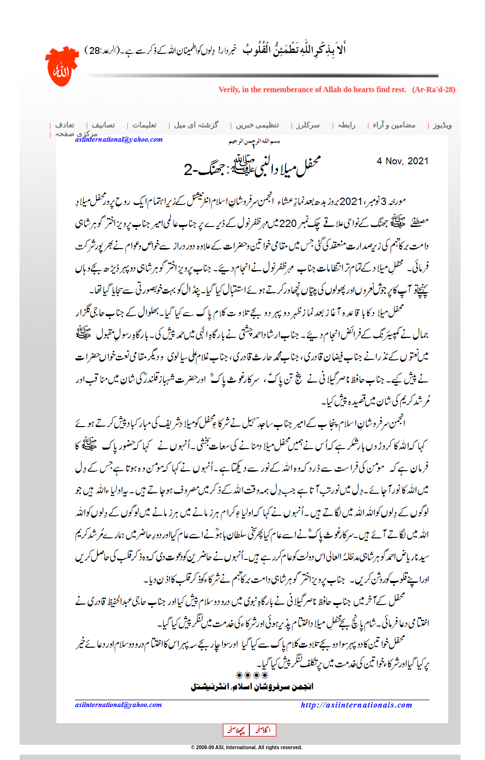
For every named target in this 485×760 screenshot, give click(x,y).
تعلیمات (144, 125)
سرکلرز (308, 125)
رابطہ (346, 125)
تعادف (64, 125)
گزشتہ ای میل (196, 125)
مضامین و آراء (394, 125)
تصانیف (103, 125)
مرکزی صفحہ (76, 134)
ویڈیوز (442, 125)
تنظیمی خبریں (257, 125)
